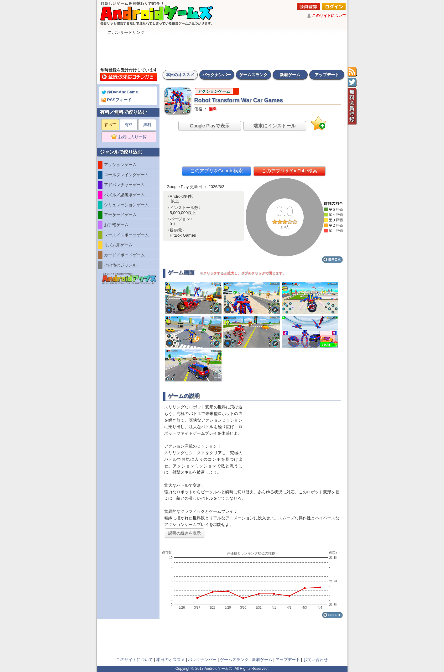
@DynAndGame (120, 92)
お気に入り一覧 (131, 137)
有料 (129, 124)
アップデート (327, 74)
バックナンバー (216, 74)
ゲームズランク (253, 74)
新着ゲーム (290, 74)
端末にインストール (274, 125)
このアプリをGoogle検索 (216, 170)
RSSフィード (117, 99)
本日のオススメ (180, 74)
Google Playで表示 (210, 125)
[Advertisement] (222, 49)
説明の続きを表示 (184, 533)
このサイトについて (329, 15)
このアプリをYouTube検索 (290, 170)
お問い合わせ (315, 659)
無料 (147, 124)
